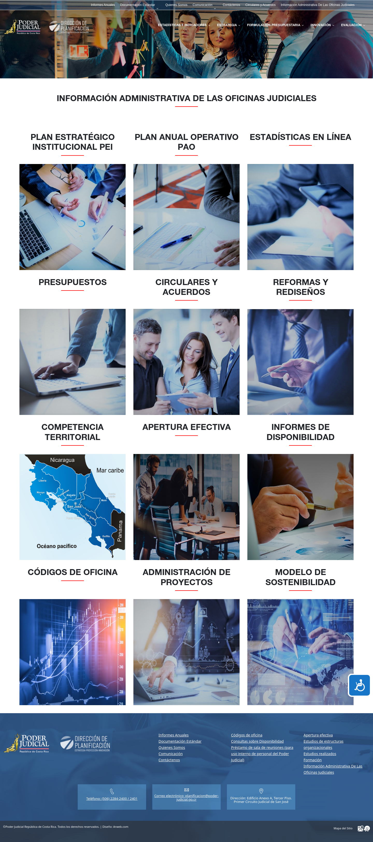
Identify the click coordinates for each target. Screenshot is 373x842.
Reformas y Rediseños (300, 288)
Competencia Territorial (72, 433)
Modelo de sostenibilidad (301, 578)
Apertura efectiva (186, 428)
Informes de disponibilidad (301, 433)
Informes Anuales (174, 735)
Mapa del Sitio (343, 828)
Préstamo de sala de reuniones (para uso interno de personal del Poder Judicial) (262, 753)
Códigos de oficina (73, 573)
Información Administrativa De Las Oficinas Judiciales (187, 99)
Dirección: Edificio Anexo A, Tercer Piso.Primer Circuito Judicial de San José (261, 800)
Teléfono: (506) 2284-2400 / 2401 (112, 798)
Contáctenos (169, 759)
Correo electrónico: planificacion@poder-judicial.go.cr (186, 797)
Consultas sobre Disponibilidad (257, 741)
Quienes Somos (172, 747)
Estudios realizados (320, 753)
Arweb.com (120, 827)
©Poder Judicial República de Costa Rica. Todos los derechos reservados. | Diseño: (65, 827)
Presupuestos (73, 283)
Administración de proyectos (187, 578)
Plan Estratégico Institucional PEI (73, 143)
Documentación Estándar (180, 741)
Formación (313, 759)
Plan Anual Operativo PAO (187, 143)
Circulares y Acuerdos (186, 288)
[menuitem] (103, 5)
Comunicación (171, 753)
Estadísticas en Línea (300, 138)
